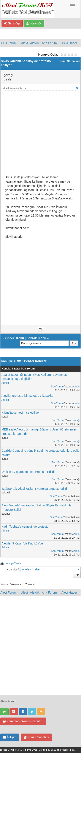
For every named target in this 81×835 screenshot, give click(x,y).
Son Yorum (57, 386)
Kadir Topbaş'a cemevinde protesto (25, 526)
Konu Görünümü (70, 61)
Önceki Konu (14, 338)
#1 (77, 88)
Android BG (68, 749)
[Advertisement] (40, 134)
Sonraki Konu (36, 338)
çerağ (76, 420)
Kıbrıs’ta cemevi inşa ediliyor (21, 412)
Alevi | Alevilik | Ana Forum (39, 43)
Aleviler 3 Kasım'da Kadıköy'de (22, 543)
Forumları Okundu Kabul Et (23, 721)
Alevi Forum (8, 43)
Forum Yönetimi (36, 737)
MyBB (18, 749)
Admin (5, 382)
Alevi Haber (69, 43)
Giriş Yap (12, 23)
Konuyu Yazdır (13, 563)
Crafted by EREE (47, 749)
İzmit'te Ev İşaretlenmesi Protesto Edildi (28, 472)
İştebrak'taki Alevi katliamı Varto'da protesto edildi (34, 488)
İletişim (9, 737)
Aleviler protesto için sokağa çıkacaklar (28, 395)
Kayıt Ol (33, 23)
